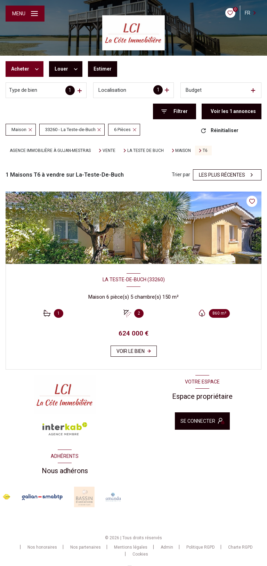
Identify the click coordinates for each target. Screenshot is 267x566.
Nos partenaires (85, 547)
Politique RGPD (200, 547)
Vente (109, 150)
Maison (183, 150)
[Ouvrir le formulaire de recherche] (174, 111)
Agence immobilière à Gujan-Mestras (50, 150)
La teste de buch (145, 150)
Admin (167, 547)
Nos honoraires (42, 547)
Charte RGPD (240, 547)
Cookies (140, 554)
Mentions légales (130, 547)
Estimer (103, 69)
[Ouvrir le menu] (25, 14)
